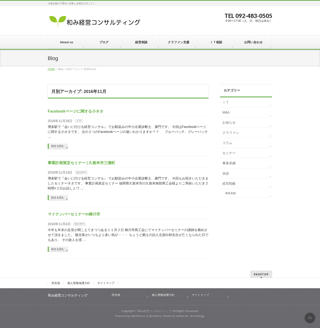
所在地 (56, 283)
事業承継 (229, 163)
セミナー (81, 172)
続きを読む (57, 145)
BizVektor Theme (160, 316)
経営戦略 (229, 183)
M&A (225, 112)
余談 (225, 173)
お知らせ (229, 122)
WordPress (138, 316)
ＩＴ (79, 120)
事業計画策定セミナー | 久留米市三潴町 (81, 163)
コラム (227, 143)
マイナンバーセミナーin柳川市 (74, 214)
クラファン (230, 133)
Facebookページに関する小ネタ (75, 111)
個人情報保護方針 (78, 283)
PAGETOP (261, 274)
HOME (51, 69)
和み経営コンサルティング (155, 311)
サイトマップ (105, 283)
